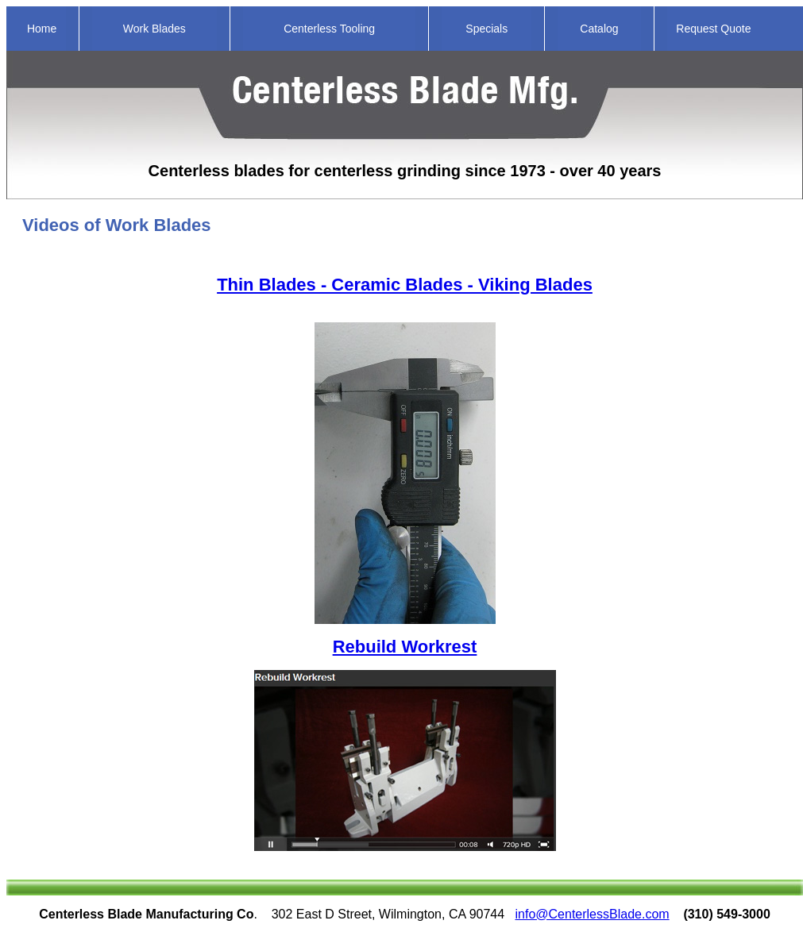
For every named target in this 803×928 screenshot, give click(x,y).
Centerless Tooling (329, 28)
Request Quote (713, 28)
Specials (486, 28)
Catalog (599, 28)
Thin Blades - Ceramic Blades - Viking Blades (405, 285)
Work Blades (154, 28)
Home (41, 28)
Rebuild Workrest (405, 647)
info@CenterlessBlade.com (592, 914)
